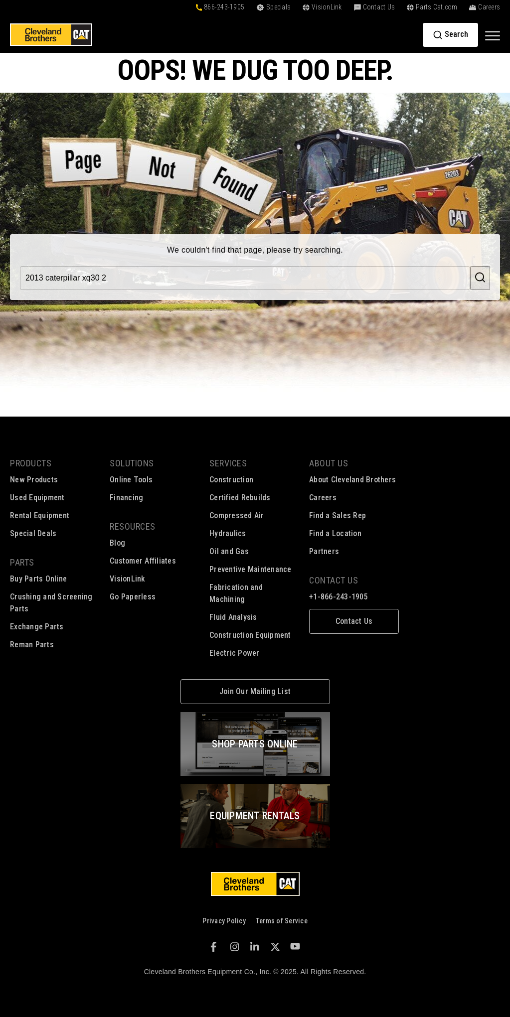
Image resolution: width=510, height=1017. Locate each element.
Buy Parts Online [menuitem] (38, 578)
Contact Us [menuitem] (333, 580)
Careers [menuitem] (323, 497)
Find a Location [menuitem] (335, 533)
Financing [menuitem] (126, 497)
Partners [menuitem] (324, 551)
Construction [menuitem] (231, 479)
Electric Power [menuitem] (234, 653)
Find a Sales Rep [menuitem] (337, 515)
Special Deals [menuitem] (33, 533)
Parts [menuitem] (22, 562)
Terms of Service (282, 921)
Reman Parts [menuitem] (32, 644)
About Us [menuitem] (328, 463)
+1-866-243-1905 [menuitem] (338, 596)
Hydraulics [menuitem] (227, 533)
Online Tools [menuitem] (131, 479)
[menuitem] (354, 621)
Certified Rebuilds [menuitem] (240, 497)
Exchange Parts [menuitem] (37, 626)
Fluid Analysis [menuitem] (233, 617)
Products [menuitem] (30, 463)
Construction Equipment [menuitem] (250, 635)
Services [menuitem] (228, 463)
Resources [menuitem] (133, 526)
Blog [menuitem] (117, 543)
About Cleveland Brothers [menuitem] (352, 479)
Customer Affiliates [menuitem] (143, 561)
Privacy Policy (224, 921)
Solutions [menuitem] (132, 463)
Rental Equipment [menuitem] (39, 515)
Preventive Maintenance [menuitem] (250, 569)
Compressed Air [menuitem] (236, 515)
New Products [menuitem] (34, 479)
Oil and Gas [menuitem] (229, 551)
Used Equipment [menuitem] (37, 497)
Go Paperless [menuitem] (133, 596)
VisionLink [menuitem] (128, 578)
